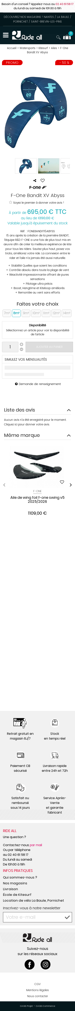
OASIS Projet (26, 1006)
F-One (37, 491)
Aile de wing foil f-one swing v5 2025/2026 (37, 500)
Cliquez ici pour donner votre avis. (27, 424)
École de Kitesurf (17, 894)
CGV (37, 984)
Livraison (10, 889)
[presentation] (4, 485)
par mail (36, 845)
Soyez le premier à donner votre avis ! (36, 202)
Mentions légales (37, 990)
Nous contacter (37, 996)
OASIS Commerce (45, 1006)
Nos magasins (15, 883)
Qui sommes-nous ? (20, 877)
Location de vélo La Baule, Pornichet (33, 900)
